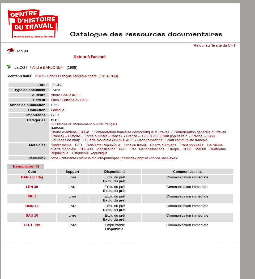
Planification (106, 149)
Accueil (17, 51)
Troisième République (103, 145)
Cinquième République (90, 153)
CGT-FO (86, 149)
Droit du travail (135, 145)
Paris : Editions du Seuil (69, 100)
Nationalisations (150, 140)
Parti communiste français (187, 140)
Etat (132, 149)
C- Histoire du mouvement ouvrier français (84, 124)
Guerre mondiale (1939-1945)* (109, 140)
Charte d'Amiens (163, 145)
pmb (121, 246)
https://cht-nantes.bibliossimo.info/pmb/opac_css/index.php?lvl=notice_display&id (114, 158)
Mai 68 (201, 149)
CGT (79, 145)
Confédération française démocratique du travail (131, 132)
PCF (122, 149)
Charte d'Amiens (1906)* (70, 132)
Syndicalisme (61, 145)
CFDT (187, 149)
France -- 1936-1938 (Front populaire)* (156, 136)
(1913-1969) (75, 76)
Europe (173, 149)
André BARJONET (47, 67)
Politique (57, 110)
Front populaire (191, 145)
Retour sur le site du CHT (215, 45)
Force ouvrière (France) (103, 136)
